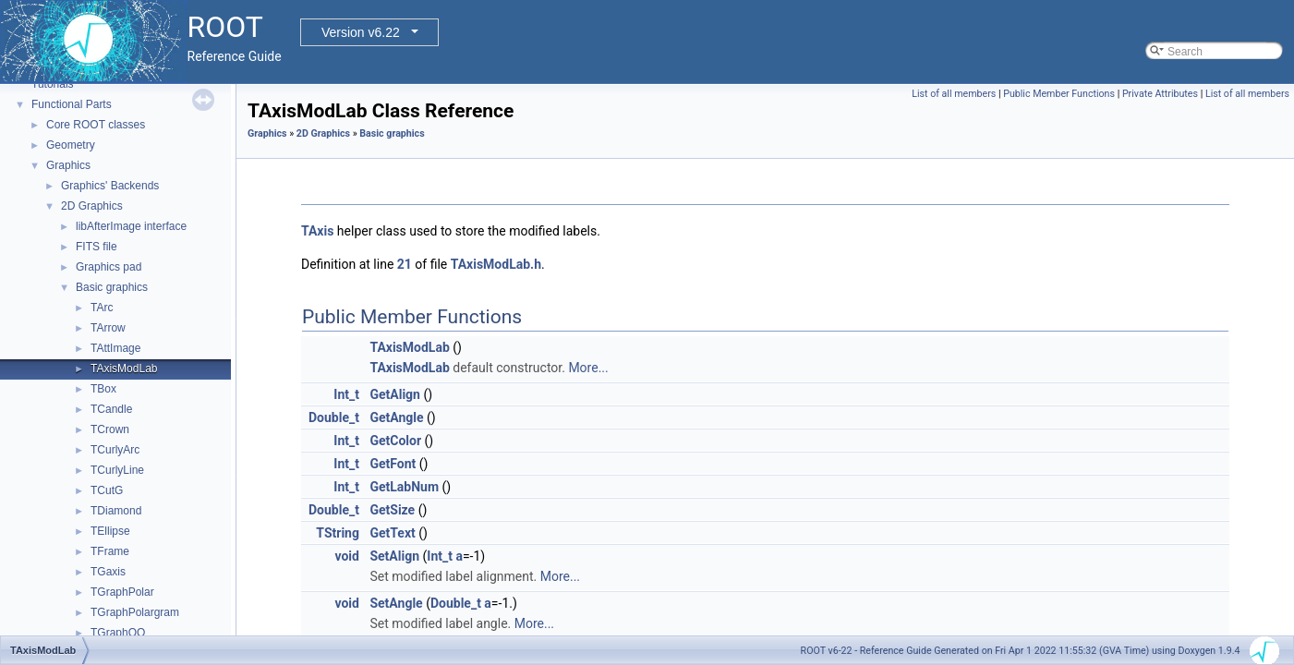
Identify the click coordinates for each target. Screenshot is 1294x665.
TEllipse (110, 531)
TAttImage (115, 348)
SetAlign (394, 556)
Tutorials (52, 84)
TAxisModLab (124, 368)
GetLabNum (404, 486)
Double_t (333, 417)
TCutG (107, 490)
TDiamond (116, 510)
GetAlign (394, 394)
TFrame (110, 551)
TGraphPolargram (135, 612)
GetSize (392, 509)
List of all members (954, 94)
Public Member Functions (1059, 94)
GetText (392, 533)
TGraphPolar (122, 592)
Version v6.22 (360, 32)
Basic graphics (112, 287)
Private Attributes (1160, 94)
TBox (103, 388)
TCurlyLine (117, 470)
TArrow (108, 327)
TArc (102, 307)
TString (337, 533)
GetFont (392, 463)
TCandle (111, 409)
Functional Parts (71, 104)
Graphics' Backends (110, 185)
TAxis (317, 231)
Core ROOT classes (95, 124)
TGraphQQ (118, 632)
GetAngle (396, 417)
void (346, 556)
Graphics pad (108, 266)
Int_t (346, 394)
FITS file (96, 246)
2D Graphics (92, 206)
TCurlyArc (115, 449)
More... (588, 367)
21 (404, 264)
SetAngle (395, 603)
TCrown (110, 429)
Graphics (68, 165)
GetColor (395, 440)
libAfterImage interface (131, 226)
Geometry (70, 145)
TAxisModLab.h (496, 264)
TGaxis (108, 571)
